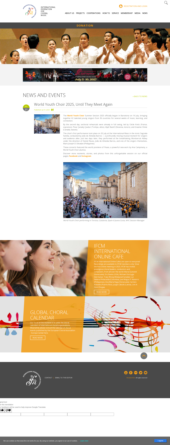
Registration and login (135, 6)
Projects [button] (80, 13)
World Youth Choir (75, 115)
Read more (101, 292)
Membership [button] (127, 13)
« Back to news (140, 96)
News (144, 13)
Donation (85, 25)
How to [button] (106, 13)
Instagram (86, 156)
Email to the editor (63, 378)
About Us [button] (69, 13)
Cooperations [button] (93, 13)
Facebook (73, 156)
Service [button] (115, 13)
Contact (48, 378)
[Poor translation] (8, 410)
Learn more (84, 441)
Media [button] (137, 13)
